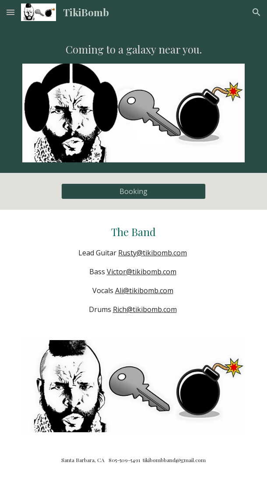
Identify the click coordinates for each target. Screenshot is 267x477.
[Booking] (133, 191)
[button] (10, 12)
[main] (133, 49)
